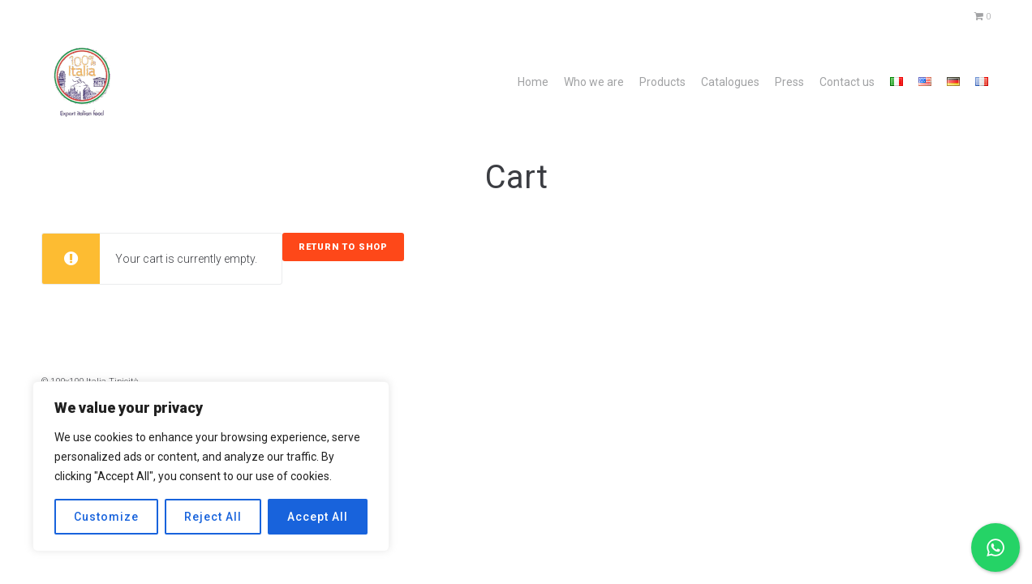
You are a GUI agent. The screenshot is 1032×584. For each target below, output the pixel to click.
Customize (106, 516)
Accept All (317, 516)
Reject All (213, 516)
